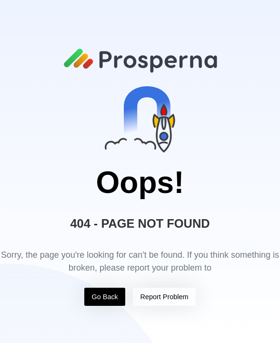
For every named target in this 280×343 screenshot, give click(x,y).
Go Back (105, 297)
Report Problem (164, 297)
